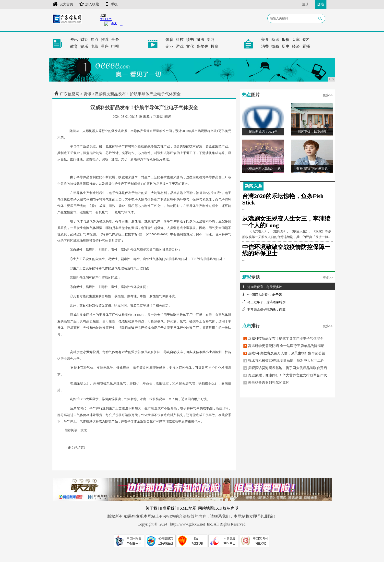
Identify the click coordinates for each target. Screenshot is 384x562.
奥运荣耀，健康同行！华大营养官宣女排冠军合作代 (285, 375)
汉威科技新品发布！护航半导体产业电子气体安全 (283, 338)
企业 (169, 46)
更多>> (328, 95)
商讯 (275, 39)
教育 (74, 46)
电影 (94, 46)
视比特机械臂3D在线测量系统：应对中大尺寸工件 (283, 360)
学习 (211, 39)
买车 (296, 39)
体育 (169, 39)
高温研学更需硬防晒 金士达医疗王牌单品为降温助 (283, 346)
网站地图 (206, 508)
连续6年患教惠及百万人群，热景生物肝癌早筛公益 (284, 353)
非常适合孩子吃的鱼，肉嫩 (264, 309)
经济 (296, 46)
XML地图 (188, 508)
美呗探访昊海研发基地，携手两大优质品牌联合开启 (285, 368)
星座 (105, 46)
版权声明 (231, 508)
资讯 (74, 39)
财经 (84, 39)
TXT (217, 508)
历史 (285, 46)
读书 (190, 39)
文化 (190, 46)
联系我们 (170, 508)
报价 (285, 39)
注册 (305, 4)
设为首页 (62, 4)
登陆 (320, 4)
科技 (180, 39)
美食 (265, 39)
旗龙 (84, 430)
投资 (214, 46)
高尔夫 (202, 46)
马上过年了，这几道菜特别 (264, 302)
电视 (115, 46)
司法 (200, 39)
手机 (111, 4)
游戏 (180, 46)
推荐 (105, 39)
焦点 (94, 39)
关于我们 (153, 508)
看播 (306, 46)
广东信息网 (69, 94)
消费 (265, 46)
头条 (115, 39)
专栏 (306, 39)
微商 (275, 46)
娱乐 (84, 46)
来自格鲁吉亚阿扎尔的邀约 (266, 382)
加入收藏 (89, 4)
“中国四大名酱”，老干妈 (262, 295)
